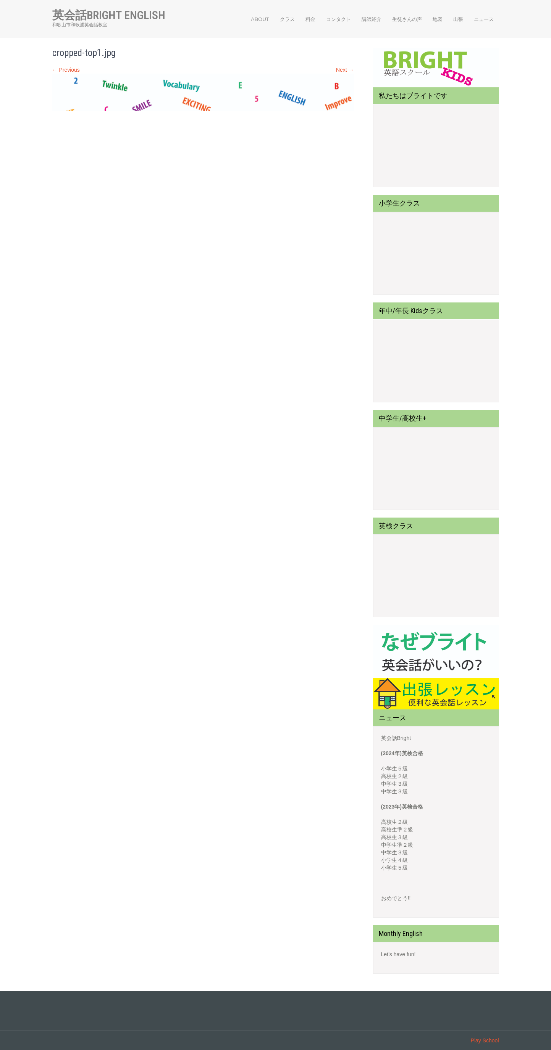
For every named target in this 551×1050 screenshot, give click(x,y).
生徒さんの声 (407, 19)
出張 (458, 19)
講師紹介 (371, 19)
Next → (345, 70)
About (260, 19)
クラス (287, 19)
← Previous (66, 70)
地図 (438, 19)
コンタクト (338, 19)
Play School (485, 1040)
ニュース (484, 19)
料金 (310, 19)
